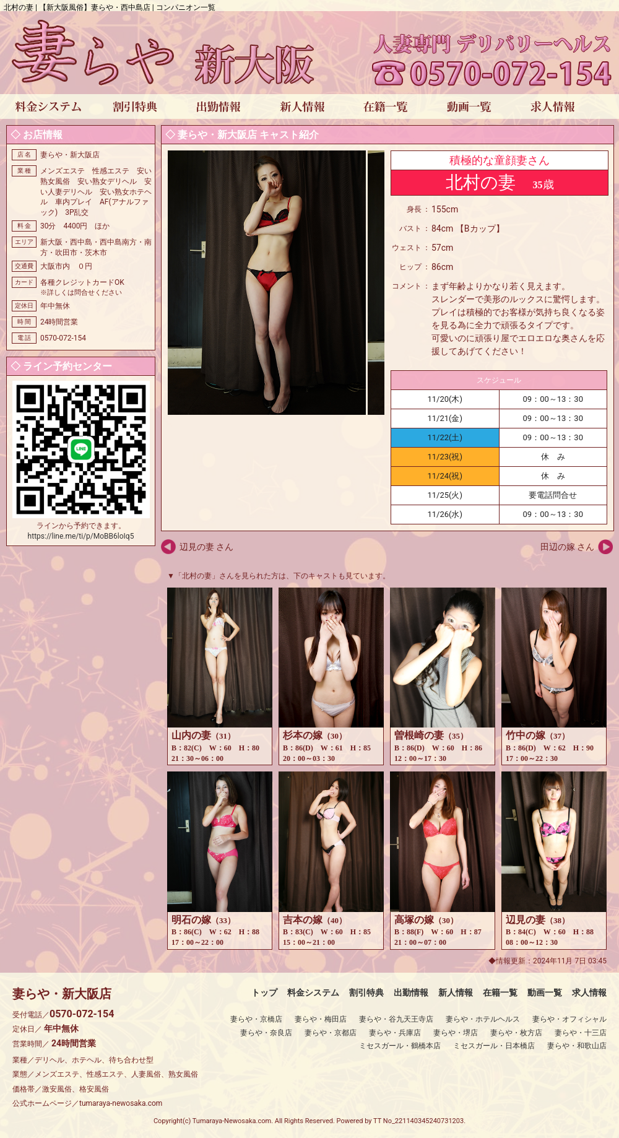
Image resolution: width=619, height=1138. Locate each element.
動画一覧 (544, 992)
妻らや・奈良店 (266, 1032)
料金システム (313, 992)
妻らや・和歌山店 (577, 1045)
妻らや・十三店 (581, 1032)
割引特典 (366, 992)
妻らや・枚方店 (516, 1032)
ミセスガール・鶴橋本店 (400, 1045)
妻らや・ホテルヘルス (483, 1019)
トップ (264, 992)
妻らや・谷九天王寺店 (396, 1019)
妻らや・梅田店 (321, 1019)
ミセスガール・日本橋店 (494, 1045)
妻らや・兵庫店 (395, 1032)
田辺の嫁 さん (567, 547)
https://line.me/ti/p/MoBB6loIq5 (81, 536)
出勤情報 (411, 992)
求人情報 (589, 992)
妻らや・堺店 (455, 1032)
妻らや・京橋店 (256, 1019)
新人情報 (455, 992)
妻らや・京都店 (331, 1032)
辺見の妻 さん (206, 547)
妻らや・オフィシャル (569, 1019)
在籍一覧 (500, 992)
